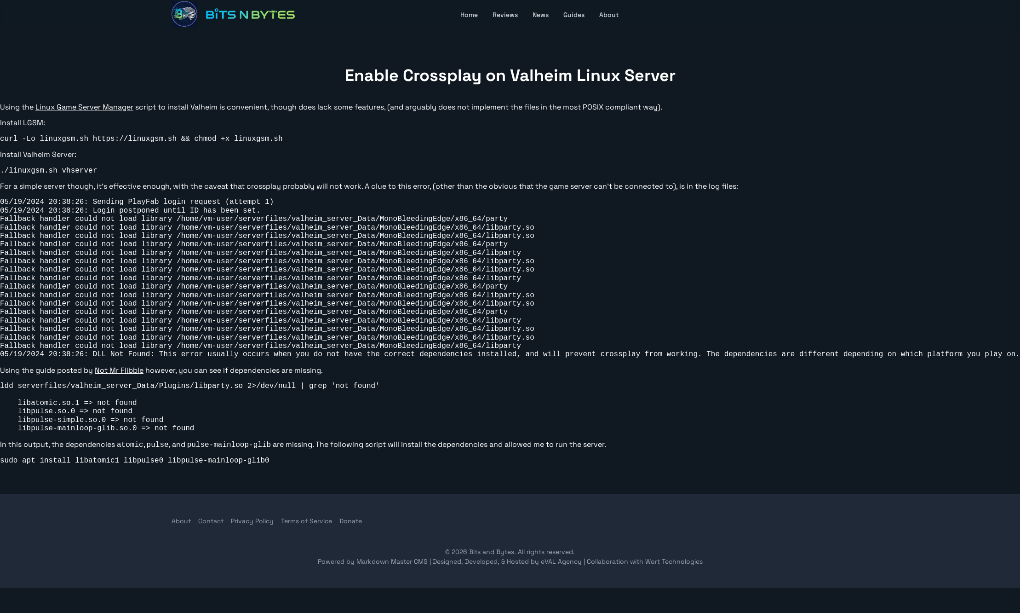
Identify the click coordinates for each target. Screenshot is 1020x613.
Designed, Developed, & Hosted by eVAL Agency (508, 561)
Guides (573, 15)
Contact (210, 521)
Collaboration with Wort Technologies (645, 561)
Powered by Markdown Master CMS (374, 561)
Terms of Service (306, 521)
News (541, 15)
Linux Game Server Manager (84, 107)
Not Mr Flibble (119, 370)
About (609, 15)
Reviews (505, 15)
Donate (350, 521)
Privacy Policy (252, 521)
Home (469, 15)
